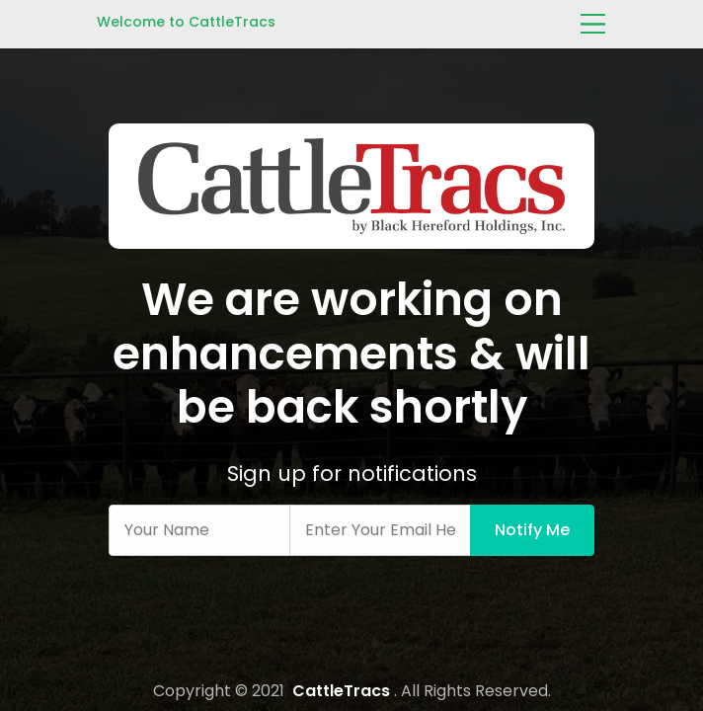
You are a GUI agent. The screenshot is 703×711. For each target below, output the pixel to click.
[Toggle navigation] (593, 22)
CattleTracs (341, 690)
